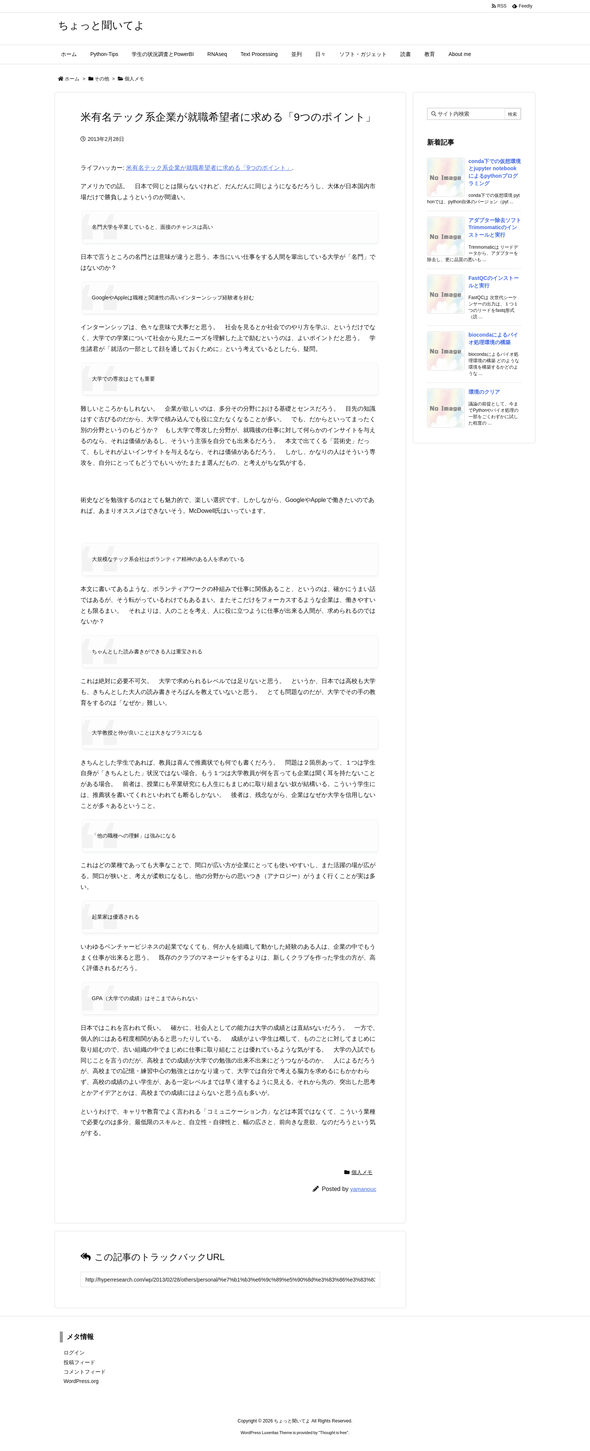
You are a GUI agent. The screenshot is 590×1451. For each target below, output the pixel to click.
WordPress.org (81, 1381)
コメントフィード (85, 1372)
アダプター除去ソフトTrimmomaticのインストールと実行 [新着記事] (494, 227)
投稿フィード (79, 1362)
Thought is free (333, 1432)
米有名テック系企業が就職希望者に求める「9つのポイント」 (209, 168)
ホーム (72, 79)
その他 (101, 79)
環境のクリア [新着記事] (484, 392)
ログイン (74, 1353)
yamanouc (363, 1189)
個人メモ (134, 79)
